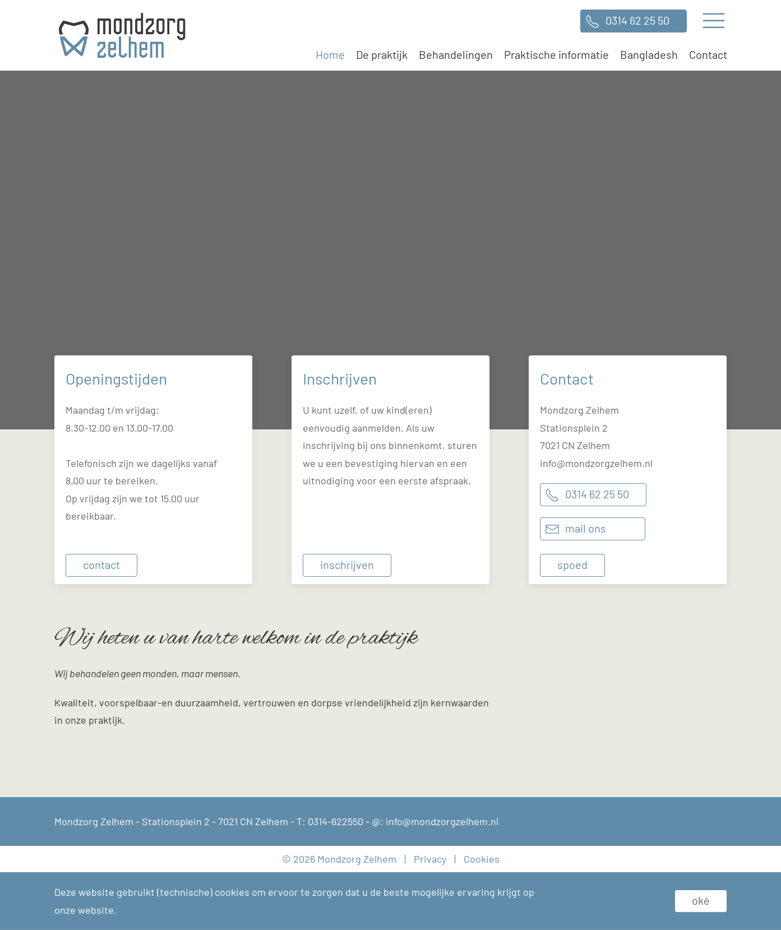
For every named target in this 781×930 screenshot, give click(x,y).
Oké (701, 900)
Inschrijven (347, 564)
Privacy (430, 859)
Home (330, 54)
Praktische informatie (556, 54)
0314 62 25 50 (637, 20)
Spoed (572, 564)
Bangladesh (649, 54)
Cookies (482, 859)
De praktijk (382, 54)
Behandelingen (456, 54)
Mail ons (585, 528)
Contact (708, 54)
